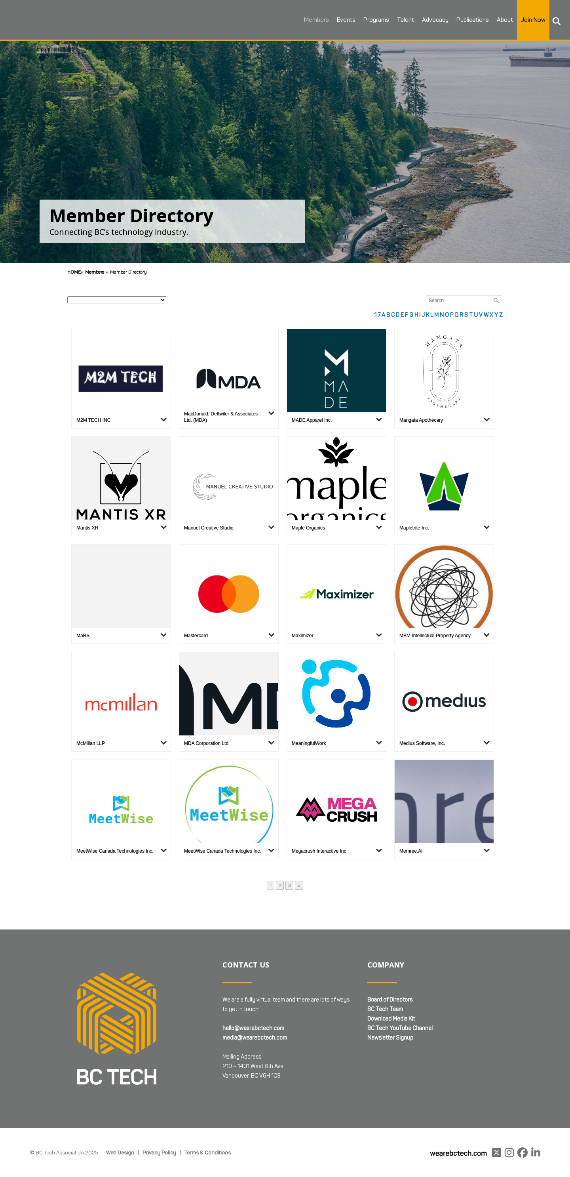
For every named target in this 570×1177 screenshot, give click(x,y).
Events (338, 19)
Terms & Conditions (207, 1152)
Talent (397, 19)
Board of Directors (389, 999)
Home (74, 272)
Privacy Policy (159, 1152)
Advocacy (427, 19)
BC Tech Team (385, 1009)
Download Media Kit (391, 1018)
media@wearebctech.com (254, 1037)
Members (308, 19)
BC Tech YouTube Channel (400, 1028)
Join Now (525, 19)
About (496, 19)
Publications (464, 19)
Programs (368, 19)
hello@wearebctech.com (253, 1028)
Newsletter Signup (390, 1037)
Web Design (120, 1152)
